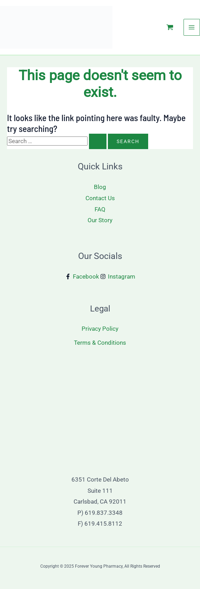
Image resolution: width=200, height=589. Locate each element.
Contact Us (100, 198)
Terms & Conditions (100, 342)
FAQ (100, 209)
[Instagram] (117, 277)
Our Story (100, 220)
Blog (100, 186)
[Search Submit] (97, 141)
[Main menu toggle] (192, 27)
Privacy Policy (100, 328)
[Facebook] (82, 277)
